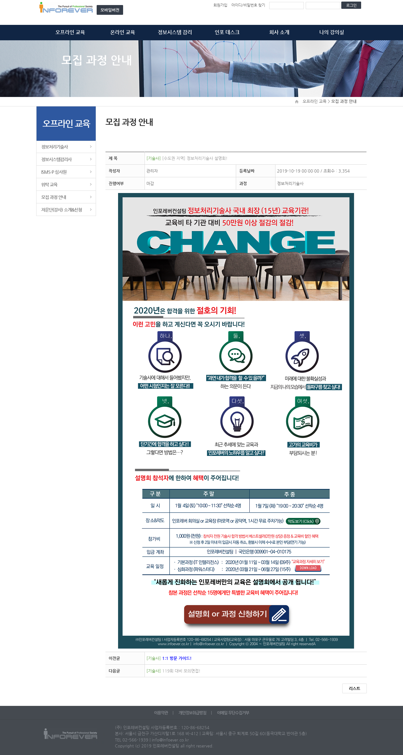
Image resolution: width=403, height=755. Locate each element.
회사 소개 (279, 32)
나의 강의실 (331, 32)
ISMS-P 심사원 (53, 171)
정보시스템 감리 (175, 32)
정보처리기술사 (54, 146)
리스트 (354, 688)
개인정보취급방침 (193, 712)
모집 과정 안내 (53, 197)
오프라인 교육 (70, 32)
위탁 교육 (49, 184)
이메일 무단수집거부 (233, 712)
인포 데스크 (227, 32)
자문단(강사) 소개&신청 (61, 209)
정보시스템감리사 (56, 159)
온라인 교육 (122, 32)
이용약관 (161, 712)
